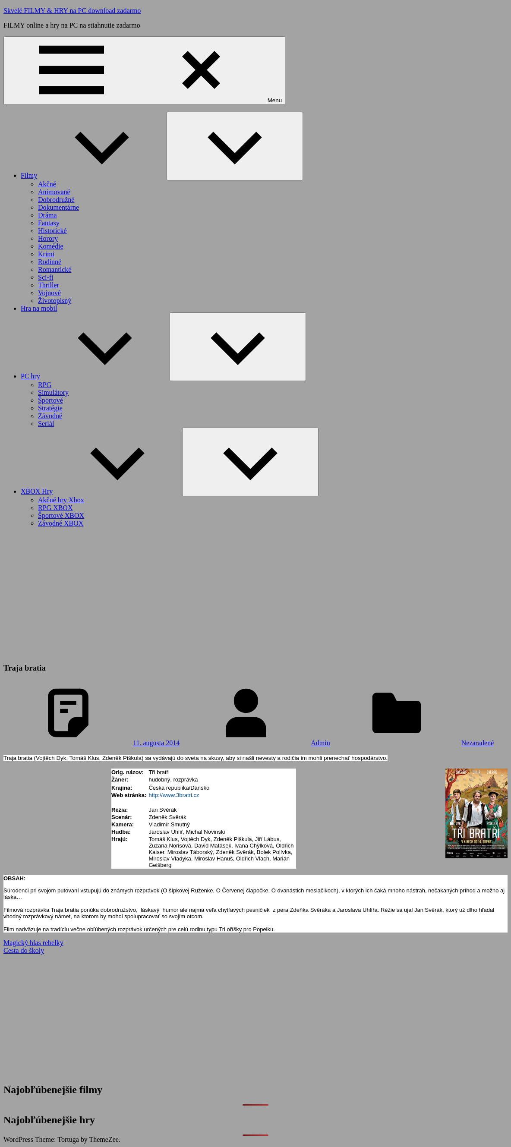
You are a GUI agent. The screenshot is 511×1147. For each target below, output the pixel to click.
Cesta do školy (23, 950)
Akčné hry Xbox (61, 500)
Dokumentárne (58, 207)
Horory (48, 238)
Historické (52, 230)
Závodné (50, 415)
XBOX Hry (101, 491)
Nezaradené (477, 743)
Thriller (48, 285)
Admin (320, 743)
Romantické (54, 269)
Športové (50, 400)
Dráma (47, 215)
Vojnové (49, 292)
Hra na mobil (39, 308)
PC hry (95, 376)
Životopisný (54, 300)
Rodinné (49, 261)
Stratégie (50, 408)
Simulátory (53, 392)
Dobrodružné (56, 199)
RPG (44, 384)
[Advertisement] (255, 594)
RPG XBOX (55, 507)
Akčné (47, 184)
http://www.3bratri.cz (173, 795)
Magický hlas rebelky (33, 942)
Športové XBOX (61, 515)
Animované (54, 191)
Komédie (50, 246)
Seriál (46, 423)
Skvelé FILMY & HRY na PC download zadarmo (72, 10)
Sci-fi (46, 277)
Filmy (94, 175)
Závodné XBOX (60, 523)
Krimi (46, 254)
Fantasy (49, 223)
